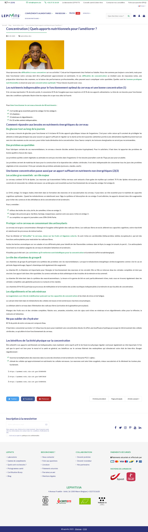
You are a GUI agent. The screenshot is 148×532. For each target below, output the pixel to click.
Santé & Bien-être (25, 36)
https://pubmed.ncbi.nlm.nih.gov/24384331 (28, 382)
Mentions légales (49, 476)
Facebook (28, 399)
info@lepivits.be (35, 2)
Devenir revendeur (84, 461)
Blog (9, 476)
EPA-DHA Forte (49, 217)
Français (142, 6)
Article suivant (133, 399)
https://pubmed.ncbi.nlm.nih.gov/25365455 (28, 372)
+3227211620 (94, 491)
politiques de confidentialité (30, 435)
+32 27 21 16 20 (53, 2)
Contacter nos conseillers (115, 2)
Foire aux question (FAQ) (137, 2)
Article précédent (99, 399)
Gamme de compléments (17, 461)
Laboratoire (12, 457)
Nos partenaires (83, 465)
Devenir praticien (84, 457)
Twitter (12, 399)
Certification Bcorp (15, 472)
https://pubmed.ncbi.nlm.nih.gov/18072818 (28, 377)
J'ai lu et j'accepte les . (24, 435)
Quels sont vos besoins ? (17, 465)
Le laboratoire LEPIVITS (71, 2)
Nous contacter (48, 457)
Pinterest (44, 399)
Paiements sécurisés (50, 468)
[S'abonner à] (46, 424)
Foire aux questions (49, 461)
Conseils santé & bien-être (93, 2)
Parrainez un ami (48, 472)
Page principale (116, 399)
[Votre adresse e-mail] (25, 424)
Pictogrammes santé (15, 468)
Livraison (46, 465)
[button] (33, 18)
